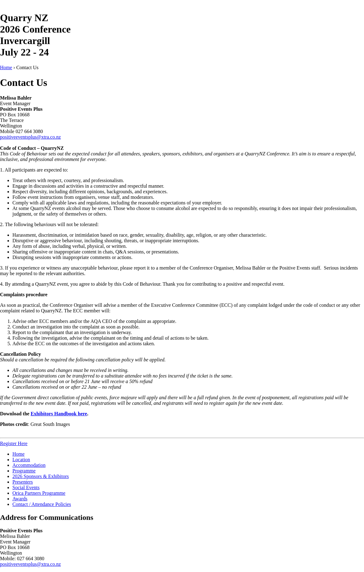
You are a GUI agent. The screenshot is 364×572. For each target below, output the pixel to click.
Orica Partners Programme (38, 493)
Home (6, 67)
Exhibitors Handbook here (59, 413)
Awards (19, 498)
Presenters (22, 482)
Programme (24, 470)
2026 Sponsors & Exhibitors (40, 476)
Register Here (13, 443)
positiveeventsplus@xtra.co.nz (30, 137)
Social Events (26, 487)
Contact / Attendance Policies (41, 504)
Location (21, 459)
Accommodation (29, 465)
